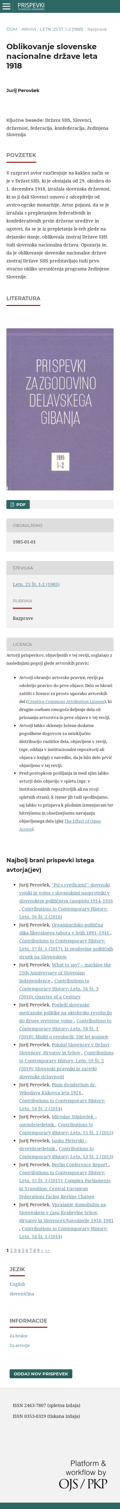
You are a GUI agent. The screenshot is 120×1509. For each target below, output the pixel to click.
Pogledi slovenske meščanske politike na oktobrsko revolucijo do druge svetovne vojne (65, 1013)
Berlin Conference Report (80, 1164)
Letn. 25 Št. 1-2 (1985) (61, 29)
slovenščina (22, 1294)
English (17, 1284)
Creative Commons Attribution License (66, 701)
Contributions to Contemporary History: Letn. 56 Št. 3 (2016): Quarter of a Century (59, 989)
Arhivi (28, 29)
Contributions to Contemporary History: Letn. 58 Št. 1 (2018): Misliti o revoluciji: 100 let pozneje (65, 1029)
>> (47, 1250)
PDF (20, 504)
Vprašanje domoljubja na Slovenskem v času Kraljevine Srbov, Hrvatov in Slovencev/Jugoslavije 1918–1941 (66, 1212)
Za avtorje (20, 1345)
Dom (11, 29)
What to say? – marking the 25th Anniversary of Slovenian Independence (65, 973)
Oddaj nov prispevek (41, 1373)
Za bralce (19, 1336)
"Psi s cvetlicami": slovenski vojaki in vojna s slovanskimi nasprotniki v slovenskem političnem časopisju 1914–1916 (66, 893)
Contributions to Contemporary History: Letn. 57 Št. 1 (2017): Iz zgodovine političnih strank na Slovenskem (66, 949)
